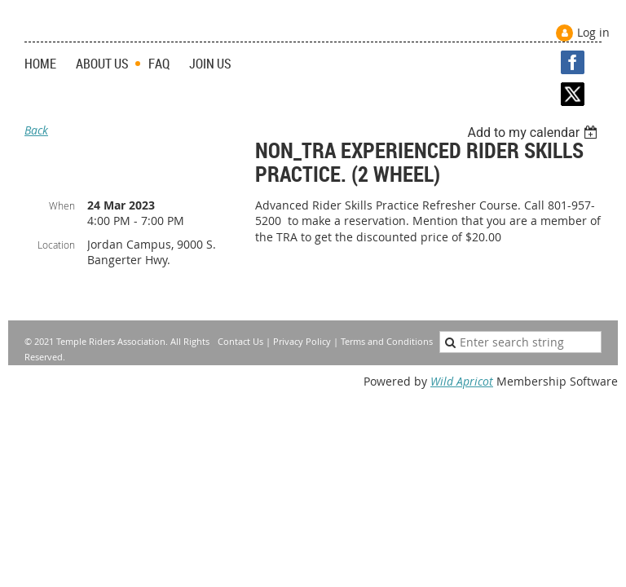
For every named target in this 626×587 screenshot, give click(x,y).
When (62, 205)
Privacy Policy (302, 341)
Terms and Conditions (387, 341)
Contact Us (240, 341)
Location (56, 244)
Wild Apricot (461, 381)
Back (36, 130)
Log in (593, 32)
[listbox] (534, 132)
